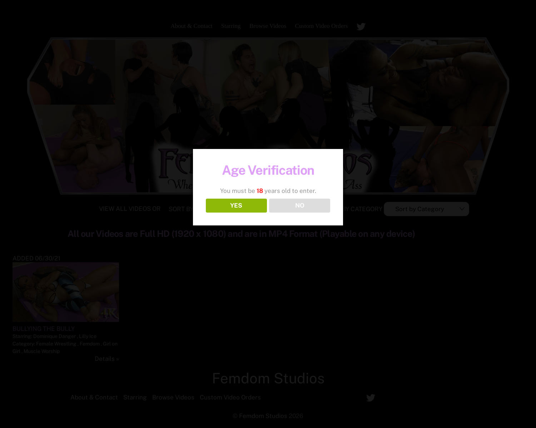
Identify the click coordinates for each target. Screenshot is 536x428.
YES (236, 205)
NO (299, 205)
